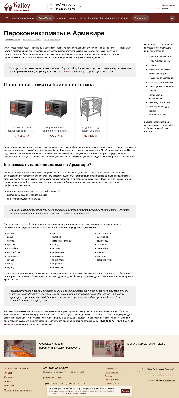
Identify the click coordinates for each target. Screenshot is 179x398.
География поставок (32, 39)
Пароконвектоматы (52, 39)
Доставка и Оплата (113, 368)
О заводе (61, 18)
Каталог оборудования (22, 18)
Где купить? (141, 18)
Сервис (72, 18)
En (80, 7)
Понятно (125, 391)
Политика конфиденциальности (164, 376)
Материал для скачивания (114, 18)
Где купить (109, 376)
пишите (66, 71)
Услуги (82, 18)
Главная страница (12, 39)
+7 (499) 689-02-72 (62, 4)
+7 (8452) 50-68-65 (62, 8)
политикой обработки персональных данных (68, 393)
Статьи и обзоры (112, 383)
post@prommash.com (52, 378)
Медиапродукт (168, 380)
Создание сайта (153, 380)
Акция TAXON (45, 18)
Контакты (93, 18)
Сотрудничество (112, 372)
